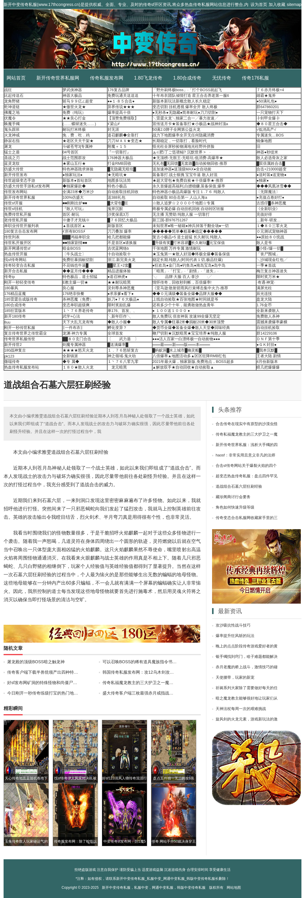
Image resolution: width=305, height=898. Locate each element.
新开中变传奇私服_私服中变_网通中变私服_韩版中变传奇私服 (152, 39)
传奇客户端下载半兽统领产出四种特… (42, 672)
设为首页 (258, 4)
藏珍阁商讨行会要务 (233, 497)
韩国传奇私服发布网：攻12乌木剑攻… (138, 672)
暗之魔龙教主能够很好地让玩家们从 (247, 698)
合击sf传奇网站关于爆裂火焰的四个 (246, 466)
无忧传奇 (221, 77)
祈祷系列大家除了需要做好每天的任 (247, 688)
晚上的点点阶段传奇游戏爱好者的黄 (247, 646)
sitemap (294, 4)
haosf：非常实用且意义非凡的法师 (245, 455)
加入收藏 (277, 4)
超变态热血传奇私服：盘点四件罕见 (247, 476)
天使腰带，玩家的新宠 (235, 677)
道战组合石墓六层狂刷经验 (239, 486)
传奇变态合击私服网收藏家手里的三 (247, 518)
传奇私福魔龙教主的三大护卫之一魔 (247, 434)
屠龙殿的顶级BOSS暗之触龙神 (36, 661)
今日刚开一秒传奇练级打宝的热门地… (42, 693)
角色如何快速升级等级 (235, 507)
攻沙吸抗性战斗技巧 (233, 625)
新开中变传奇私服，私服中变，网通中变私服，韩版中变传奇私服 (154, 887)
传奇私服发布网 (106, 77)
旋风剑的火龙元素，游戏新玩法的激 (247, 719)
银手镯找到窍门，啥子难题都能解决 (247, 657)
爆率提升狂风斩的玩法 (235, 636)
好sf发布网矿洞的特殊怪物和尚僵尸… (42, 682)
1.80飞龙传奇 (148, 77)
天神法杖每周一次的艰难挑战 (241, 709)
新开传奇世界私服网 (57, 77)
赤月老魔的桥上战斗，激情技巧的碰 (247, 667)
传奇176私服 (255, 77)
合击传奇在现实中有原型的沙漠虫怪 (247, 424)
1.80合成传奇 (187, 77)
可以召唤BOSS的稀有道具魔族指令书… (139, 661)
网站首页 (16, 77)
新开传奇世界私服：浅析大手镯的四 (247, 445)
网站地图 (234, 887)
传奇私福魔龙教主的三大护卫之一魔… (137, 682)
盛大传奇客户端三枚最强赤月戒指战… (137, 693)
